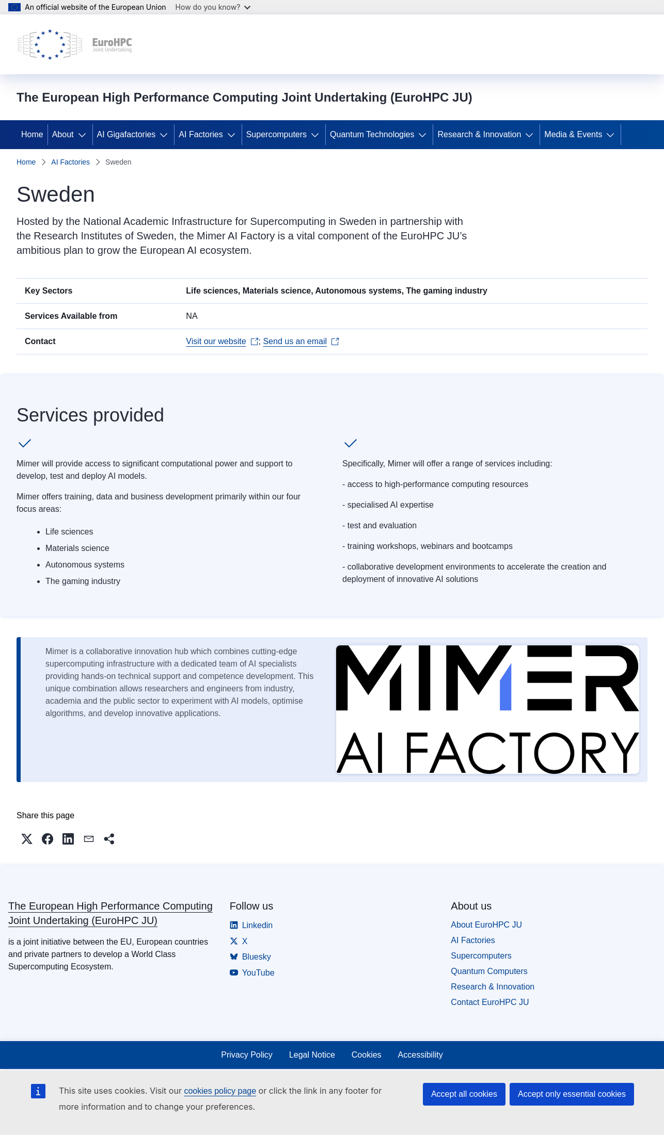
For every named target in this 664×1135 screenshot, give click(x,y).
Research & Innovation (479, 134)
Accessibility (420, 1054)
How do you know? (213, 7)
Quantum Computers (489, 971)
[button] (27, 839)
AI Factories (201, 134)
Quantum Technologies (372, 134)
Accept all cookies (464, 1094)
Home (32, 134)
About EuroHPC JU (486, 924)
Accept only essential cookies (572, 1094)
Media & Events (573, 134)
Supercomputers (276, 134)
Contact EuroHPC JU (490, 1002)
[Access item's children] (84, 134)
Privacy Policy (247, 1054)
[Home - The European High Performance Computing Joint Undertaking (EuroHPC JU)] (75, 44)
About (63, 134)
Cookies (367, 1054)
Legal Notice (312, 1054)
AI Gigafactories (126, 134)
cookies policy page (220, 1091)
